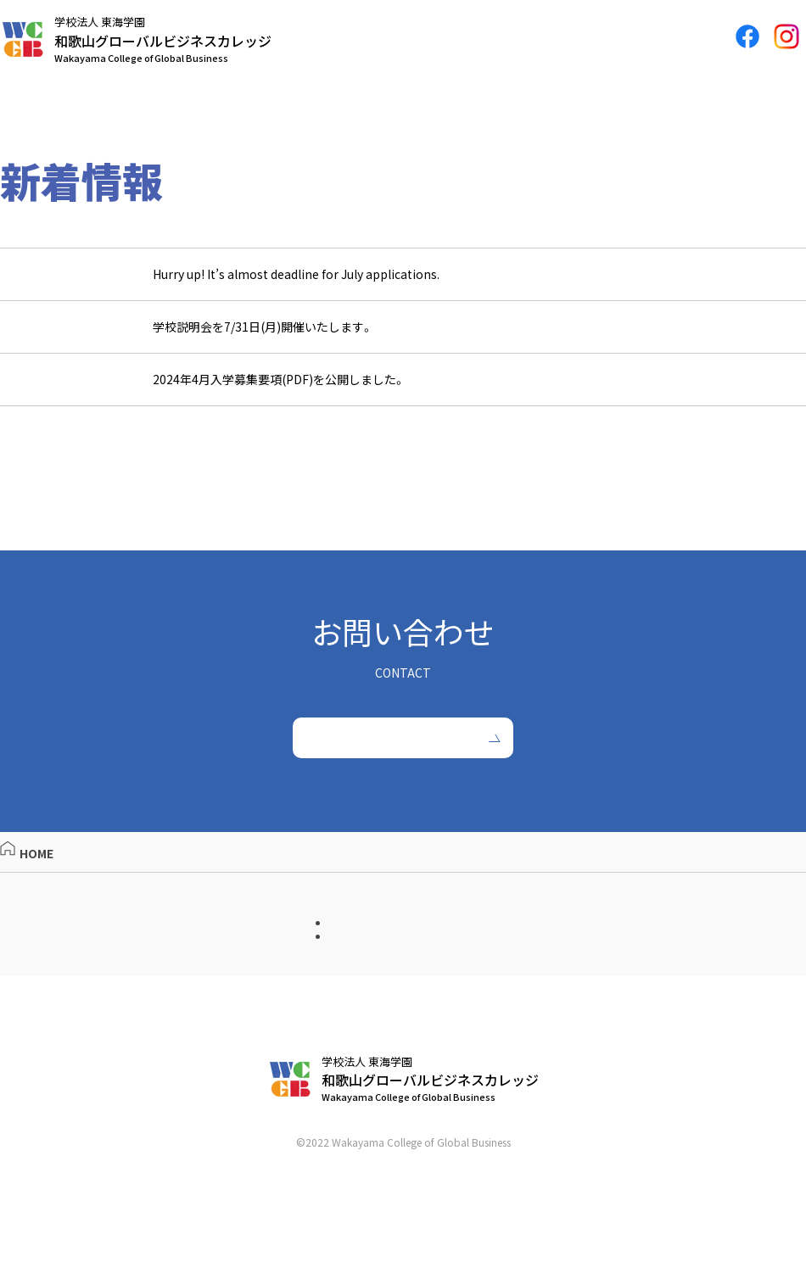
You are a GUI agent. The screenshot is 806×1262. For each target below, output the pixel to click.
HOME (26, 880)
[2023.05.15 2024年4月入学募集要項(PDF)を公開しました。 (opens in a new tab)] (403, 387)
